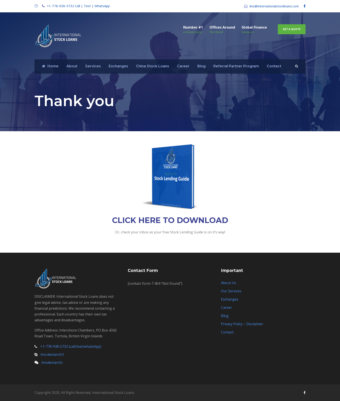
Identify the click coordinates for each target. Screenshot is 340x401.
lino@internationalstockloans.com (274, 6)
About (71, 66)
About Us (228, 282)
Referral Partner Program (236, 66)
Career (183, 66)
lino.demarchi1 (52, 354)
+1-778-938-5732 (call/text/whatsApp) (70, 346)
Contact (274, 66)
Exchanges (118, 66)
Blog (201, 66)
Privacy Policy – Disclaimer (242, 324)
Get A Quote (292, 29)
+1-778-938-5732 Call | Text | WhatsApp (78, 6)
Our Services (231, 291)
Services (93, 66)
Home (50, 66)
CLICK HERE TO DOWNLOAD (170, 220)
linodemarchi (51, 362)
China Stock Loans (152, 66)
